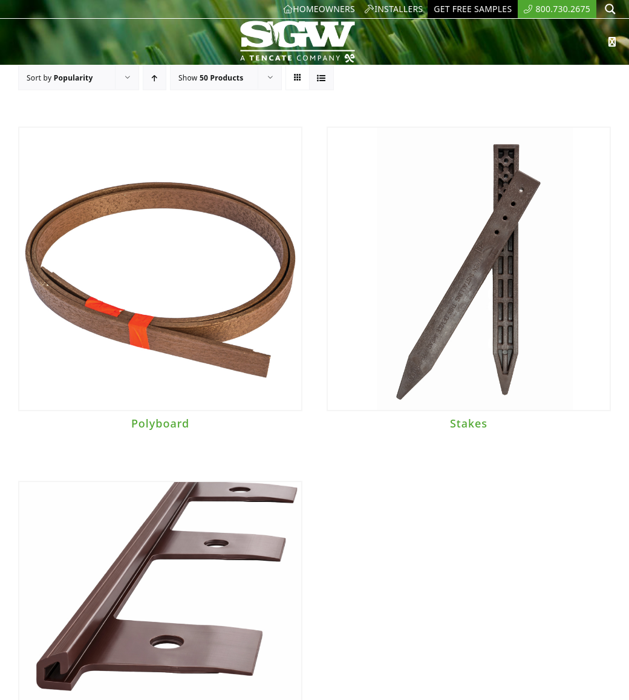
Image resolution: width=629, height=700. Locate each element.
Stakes (468, 423)
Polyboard (160, 423)
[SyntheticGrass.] (297, 24)
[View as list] (321, 78)
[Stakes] (469, 269)
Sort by (60, 78)
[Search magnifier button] (610, 9)
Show (211, 78)
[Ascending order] (154, 77)
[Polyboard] (160, 269)
